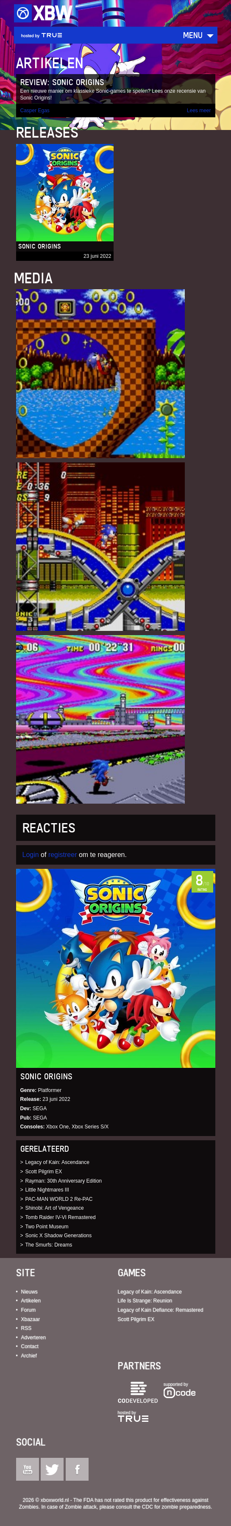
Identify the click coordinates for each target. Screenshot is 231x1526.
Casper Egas (35, 110)
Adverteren (33, 1338)
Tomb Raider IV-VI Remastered (60, 1217)
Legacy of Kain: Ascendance (57, 1162)
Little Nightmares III (47, 1190)
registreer (62, 854)
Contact (30, 1346)
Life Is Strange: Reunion (145, 1301)
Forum (28, 1310)
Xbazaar (30, 1319)
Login (30, 854)
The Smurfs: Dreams (48, 1245)
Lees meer (199, 110)
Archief (29, 1356)
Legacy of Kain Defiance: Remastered (160, 1310)
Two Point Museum (47, 1227)
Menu (193, 35)
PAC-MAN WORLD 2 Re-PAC (59, 1199)
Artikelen (31, 1301)
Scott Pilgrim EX (43, 1172)
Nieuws (29, 1292)
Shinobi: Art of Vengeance (54, 1208)
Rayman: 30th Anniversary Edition (63, 1181)
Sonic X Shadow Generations (58, 1235)
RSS (26, 1328)
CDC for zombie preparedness (176, 1507)
